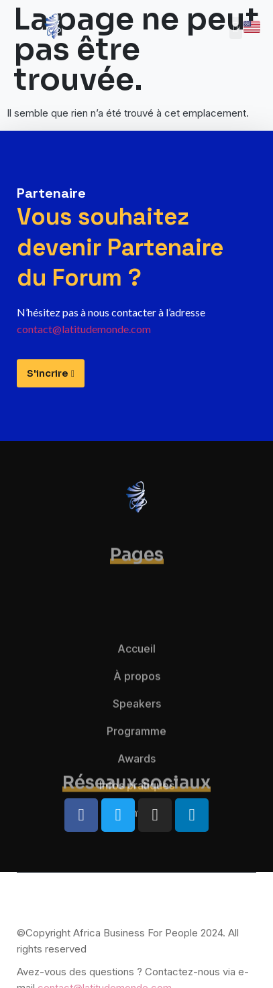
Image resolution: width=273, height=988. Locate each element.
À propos (136, 708)
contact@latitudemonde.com (84, 328)
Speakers (137, 736)
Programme (136, 763)
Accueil (136, 681)
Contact (136, 845)
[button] (235, 28)
